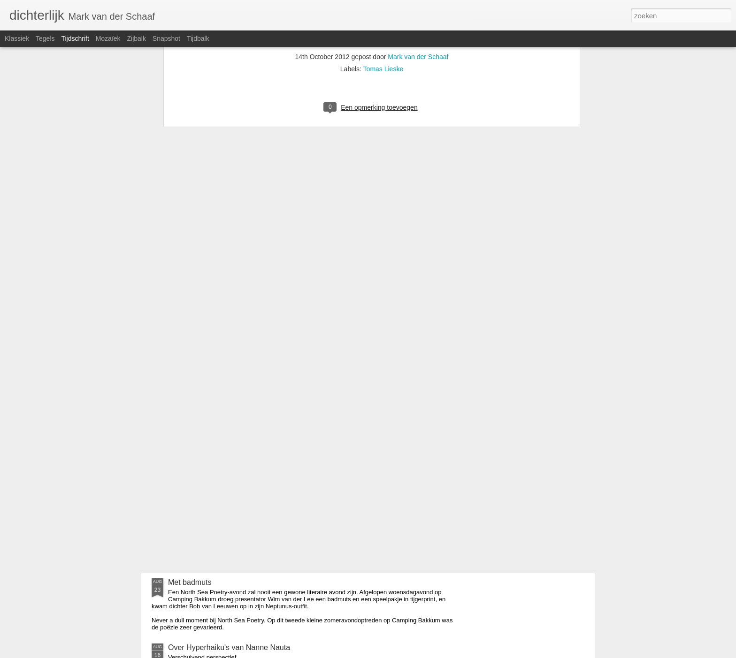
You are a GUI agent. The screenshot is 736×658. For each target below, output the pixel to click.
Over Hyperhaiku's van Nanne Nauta (229, 647)
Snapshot (166, 38)
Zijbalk (136, 38)
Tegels (45, 38)
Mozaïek (108, 38)
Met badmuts (189, 582)
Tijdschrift (75, 38)
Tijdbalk (198, 38)
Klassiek (17, 38)
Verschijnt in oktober (307, 476)
